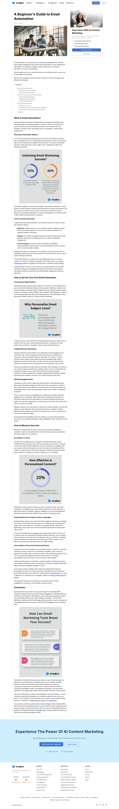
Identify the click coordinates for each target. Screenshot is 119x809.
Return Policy (85, 797)
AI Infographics (41, 782)
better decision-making (37, 700)
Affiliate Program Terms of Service (59, 800)
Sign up (87, 777)
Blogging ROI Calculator (67, 785)
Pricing (61, 3)
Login (86, 779)
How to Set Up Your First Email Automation (29, 95)
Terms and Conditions (58, 797)
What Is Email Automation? (25, 88)
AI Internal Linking (42, 785)
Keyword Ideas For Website (68, 779)
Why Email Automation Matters (28, 90)
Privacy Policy (36, 797)
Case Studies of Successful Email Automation (32, 109)
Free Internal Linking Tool (68, 782)
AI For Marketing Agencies (44, 774)
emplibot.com (41, 710)
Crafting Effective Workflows (27, 99)
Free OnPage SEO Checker (68, 777)
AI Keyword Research (43, 777)
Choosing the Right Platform (27, 97)
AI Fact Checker (41, 787)
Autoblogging (40, 772)
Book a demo (89, 772)
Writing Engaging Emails (26, 101)
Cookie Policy (46, 797)
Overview (39, 769)
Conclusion (20, 112)
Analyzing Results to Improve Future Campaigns (33, 107)
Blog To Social (41, 790)
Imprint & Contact (25, 797)
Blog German (64, 772)
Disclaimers (94, 797)
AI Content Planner (42, 779)
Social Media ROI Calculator (69, 787)
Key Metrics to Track (25, 105)
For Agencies (52, 3)
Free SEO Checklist (66, 774)
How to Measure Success (24, 103)
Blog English (64, 769)
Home (87, 769)
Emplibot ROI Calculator (67, 790)
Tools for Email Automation (26, 92)
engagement (53, 700)
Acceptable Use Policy (73, 797)
